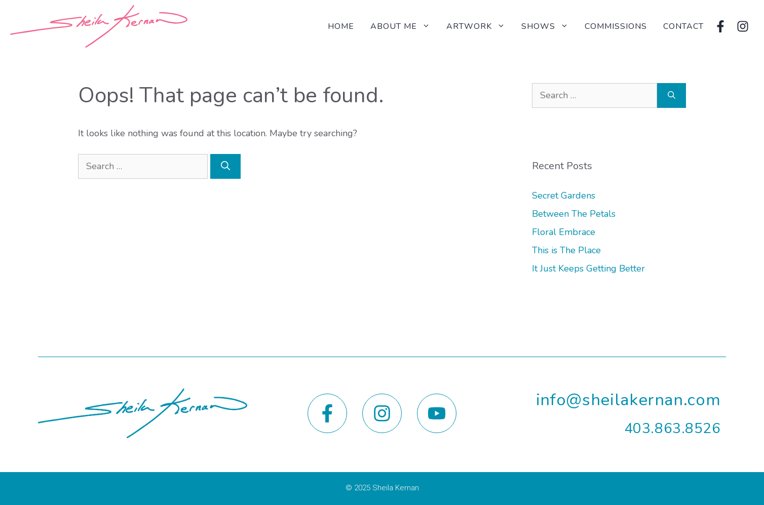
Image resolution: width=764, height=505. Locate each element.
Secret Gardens (563, 195)
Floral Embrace (563, 232)
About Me (404, 26)
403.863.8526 (672, 428)
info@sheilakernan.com (628, 400)
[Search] (225, 166)
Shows (549, 26)
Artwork (479, 26)
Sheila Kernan (395, 487)
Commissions (616, 26)
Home (341, 26)
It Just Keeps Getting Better (588, 268)
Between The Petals (574, 214)
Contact (683, 26)
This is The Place (566, 250)
